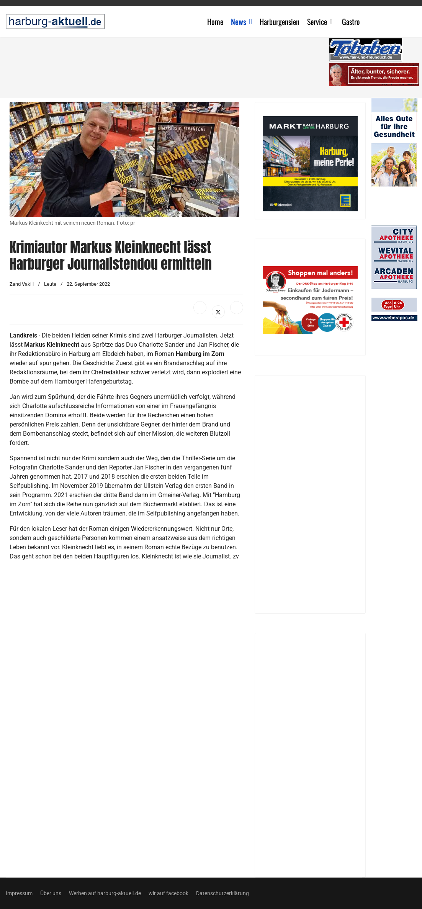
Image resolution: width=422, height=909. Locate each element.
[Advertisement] (170, 65)
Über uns (50, 893)
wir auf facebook (168, 893)
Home (215, 21)
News (238, 21)
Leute (50, 284)
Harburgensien (279, 21)
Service (317, 21)
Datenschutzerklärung (222, 893)
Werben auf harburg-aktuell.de (105, 893)
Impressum (19, 893)
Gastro (351, 21)
